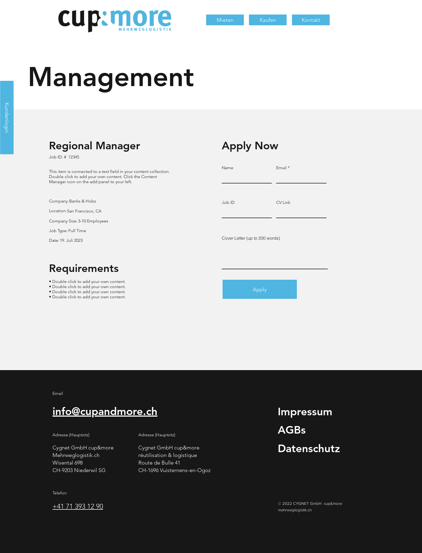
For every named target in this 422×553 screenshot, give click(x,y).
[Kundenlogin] (6, 117)
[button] (225, 20)
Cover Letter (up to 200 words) (251, 238)
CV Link (283, 202)
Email (281, 168)
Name (227, 168)
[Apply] (260, 289)
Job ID (228, 202)
